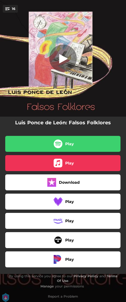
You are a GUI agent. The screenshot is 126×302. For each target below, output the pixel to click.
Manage (47, 286)
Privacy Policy (86, 276)
